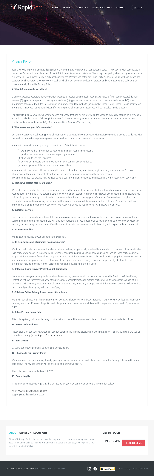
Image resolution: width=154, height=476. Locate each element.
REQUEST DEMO (133, 442)
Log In (138, 7)
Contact (121, 7)
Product (68, 7)
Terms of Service (140, 468)
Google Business (102, 7)
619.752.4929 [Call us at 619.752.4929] (112, 441)
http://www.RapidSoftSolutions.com (44, 335)
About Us (82, 7)
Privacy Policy (124, 468)
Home (55, 7)
